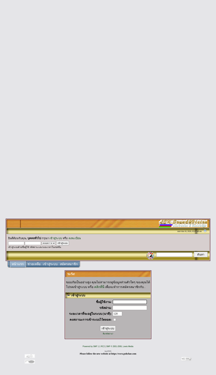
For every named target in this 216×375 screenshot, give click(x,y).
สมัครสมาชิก (69, 264)
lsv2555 (108, 351)
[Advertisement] (108, 59)
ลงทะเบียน (74, 238)
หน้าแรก (18, 264)
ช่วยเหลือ (34, 264)
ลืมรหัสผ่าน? (108, 334)
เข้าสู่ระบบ (55, 238)
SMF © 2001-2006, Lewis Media (119, 346)
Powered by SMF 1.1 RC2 (94, 346)
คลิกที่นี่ (99, 287)
